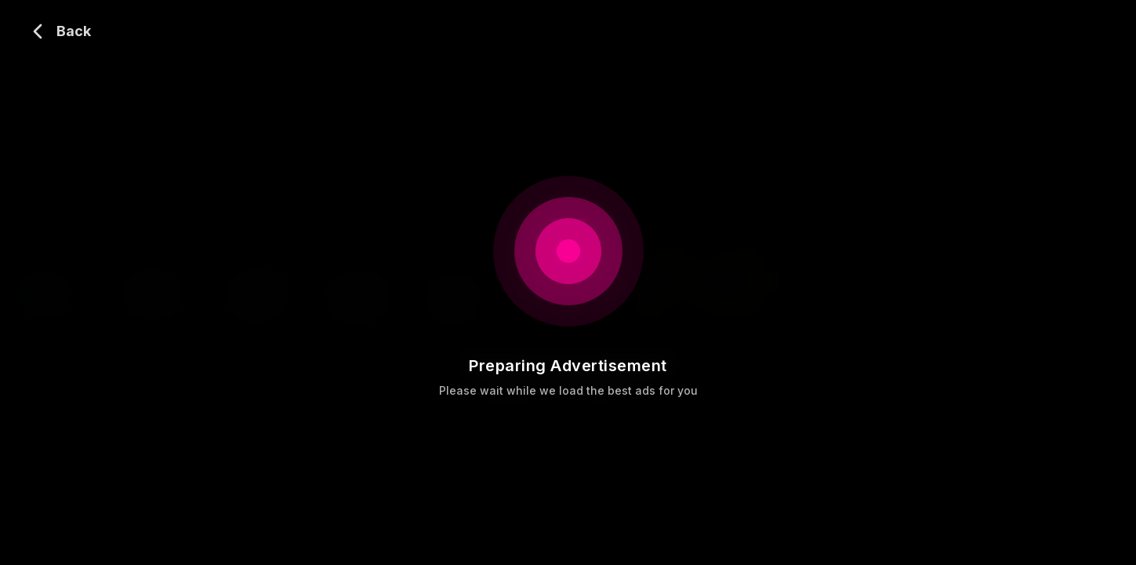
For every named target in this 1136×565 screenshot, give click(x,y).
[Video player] (568, 282)
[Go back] (58, 31)
